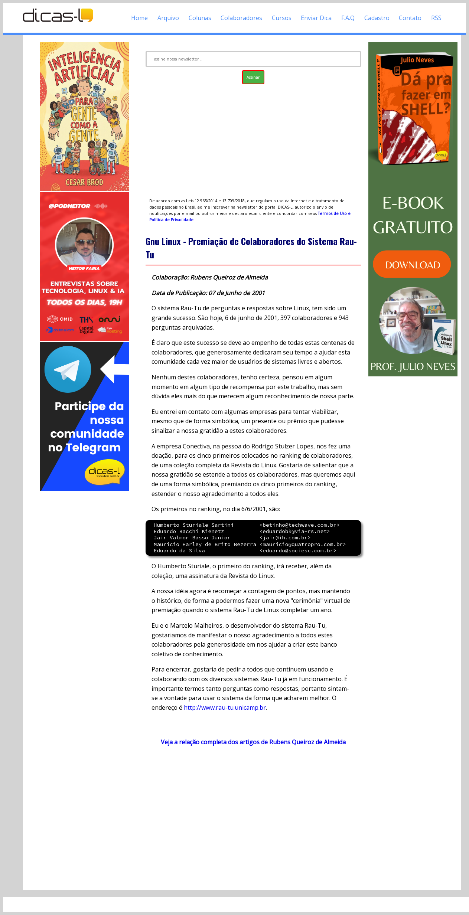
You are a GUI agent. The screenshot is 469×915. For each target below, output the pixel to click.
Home (139, 18)
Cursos (282, 18)
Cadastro (377, 18)
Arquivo (168, 18)
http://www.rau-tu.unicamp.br (225, 707)
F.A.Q (348, 18)
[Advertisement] (84, 603)
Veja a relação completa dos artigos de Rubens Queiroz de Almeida (253, 742)
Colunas (200, 18)
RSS (436, 18)
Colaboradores (241, 18)
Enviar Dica (316, 18)
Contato (410, 18)
